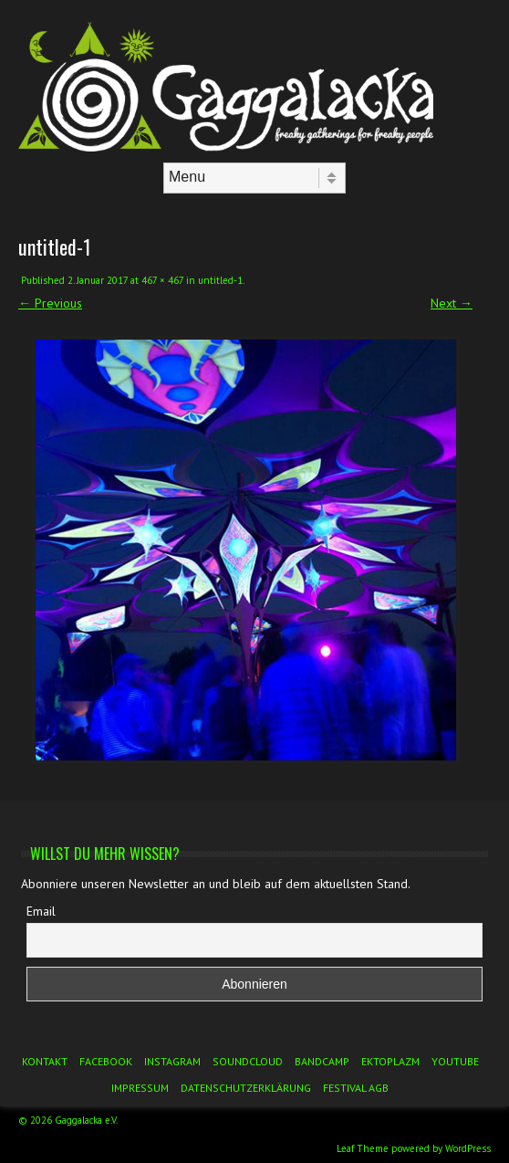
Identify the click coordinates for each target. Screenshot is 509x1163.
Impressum (140, 1088)
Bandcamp (322, 1061)
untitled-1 (220, 280)
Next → (452, 303)
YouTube (455, 1061)
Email (41, 911)
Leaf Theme (363, 1148)
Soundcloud (248, 1061)
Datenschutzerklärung (246, 1088)
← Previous (50, 303)
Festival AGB (356, 1088)
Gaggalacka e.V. (86, 1120)
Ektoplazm (390, 1061)
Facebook (105, 1061)
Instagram (172, 1061)
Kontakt (45, 1061)
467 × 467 (162, 280)
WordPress (468, 1148)
